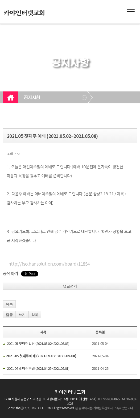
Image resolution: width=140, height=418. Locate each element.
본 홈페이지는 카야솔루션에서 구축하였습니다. (104, 408)
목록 (9, 304)
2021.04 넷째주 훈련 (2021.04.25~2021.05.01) (38, 368)
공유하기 (10, 273)
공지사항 (32, 97)
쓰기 (22, 315)
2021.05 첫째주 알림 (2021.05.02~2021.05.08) (38, 343)
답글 (9, 315)
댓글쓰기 (70, 286)
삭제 (34, 315)
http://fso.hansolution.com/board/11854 (49, 263)
